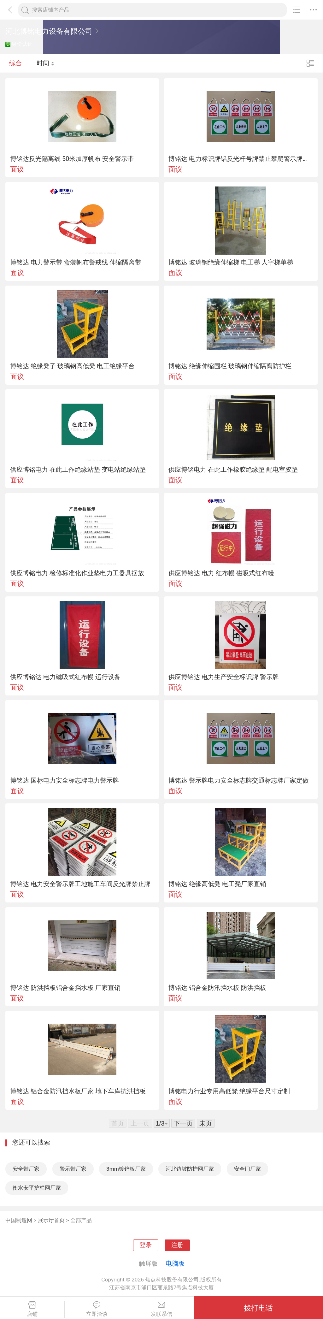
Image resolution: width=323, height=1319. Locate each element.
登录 (146, 1245)
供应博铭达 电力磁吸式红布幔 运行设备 (65, 677)
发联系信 (161, 1309)
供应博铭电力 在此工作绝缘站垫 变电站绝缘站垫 (78, 469)
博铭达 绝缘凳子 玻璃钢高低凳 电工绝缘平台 (72, 366)
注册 (177, 1245)
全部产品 (81, 1220)
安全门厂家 (247, 1169)
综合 (15, 63)
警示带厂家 (73, 1169)
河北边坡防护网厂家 (190, 1169)
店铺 (32, 1309)
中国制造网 (18, 1220)
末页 (205, 1123)
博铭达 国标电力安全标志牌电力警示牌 (64, 780)
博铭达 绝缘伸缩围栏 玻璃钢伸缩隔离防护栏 (229, 366)
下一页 (183, 1123)
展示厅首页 (51, 1220)
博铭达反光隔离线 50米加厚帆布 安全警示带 (72, 159)
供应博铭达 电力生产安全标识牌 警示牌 (223, 677)
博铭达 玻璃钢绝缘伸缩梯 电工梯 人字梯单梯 (230, 262)
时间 (46, 63)
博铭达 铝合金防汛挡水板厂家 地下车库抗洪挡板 (78, 1091)
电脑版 (175, 1263)
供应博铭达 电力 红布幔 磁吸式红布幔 (221, 573)
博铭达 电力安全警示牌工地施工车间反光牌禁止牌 (80, 884)
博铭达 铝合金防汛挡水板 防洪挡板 (217, 988)
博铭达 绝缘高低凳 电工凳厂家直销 (217, 884)
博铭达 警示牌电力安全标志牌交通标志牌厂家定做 (238, 780)
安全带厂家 (26, 1169)
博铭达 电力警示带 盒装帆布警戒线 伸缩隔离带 (75, 262)
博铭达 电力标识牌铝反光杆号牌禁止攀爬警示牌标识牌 (240, 159)
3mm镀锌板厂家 (126, 1169)
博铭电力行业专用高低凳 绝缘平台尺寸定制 (229, 1091)
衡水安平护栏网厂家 (37, 1188)
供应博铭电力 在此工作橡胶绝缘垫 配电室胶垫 (233, 469)
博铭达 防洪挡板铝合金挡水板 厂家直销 (65, 988)
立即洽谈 (97, 1309)
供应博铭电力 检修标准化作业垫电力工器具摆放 (77, 573)
